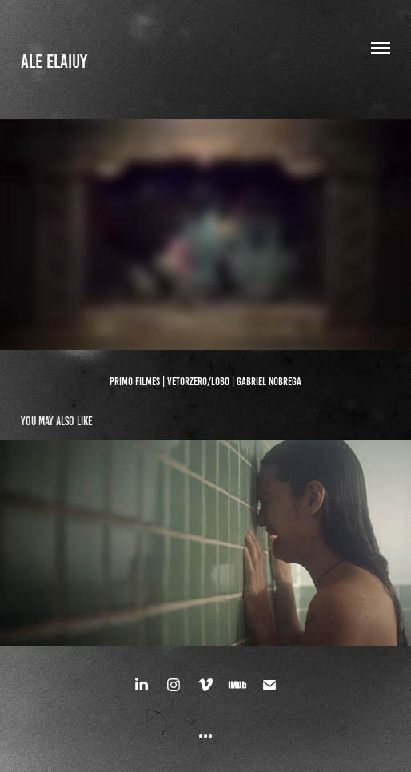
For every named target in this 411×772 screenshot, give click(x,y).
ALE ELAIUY (54, 61)
